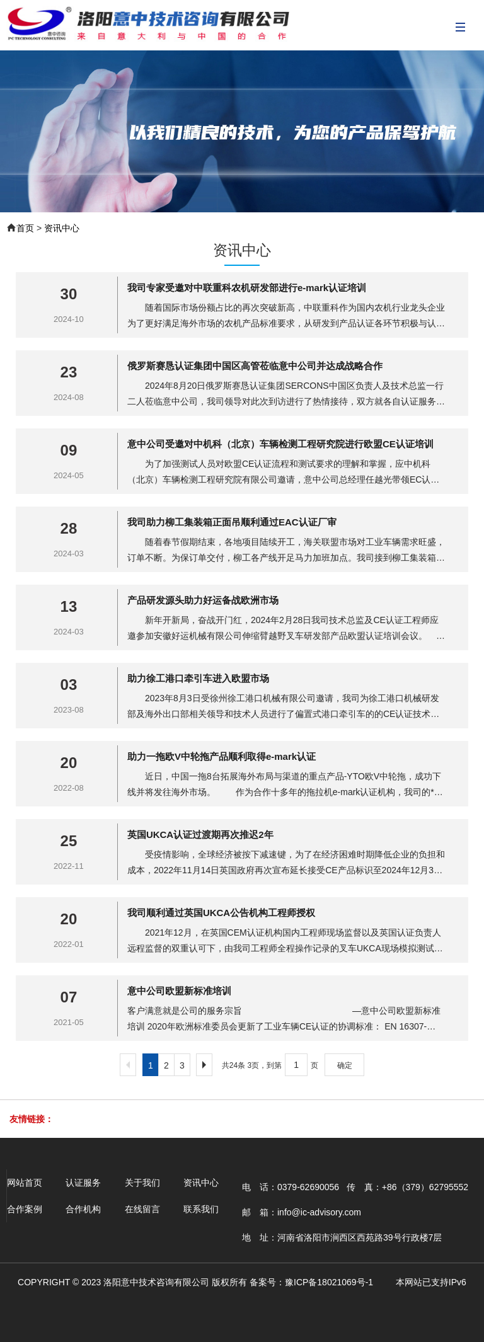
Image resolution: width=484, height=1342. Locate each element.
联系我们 (201, 1209)
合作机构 (83, 1209)
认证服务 (83, 1183)
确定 (344, 1065)
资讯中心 (61, 228)
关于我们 (142, 1183)
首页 (25, 228)
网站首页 (24, 1183)
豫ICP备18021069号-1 (329, 1282)
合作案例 (24, 1209)
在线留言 (142, 1209)
